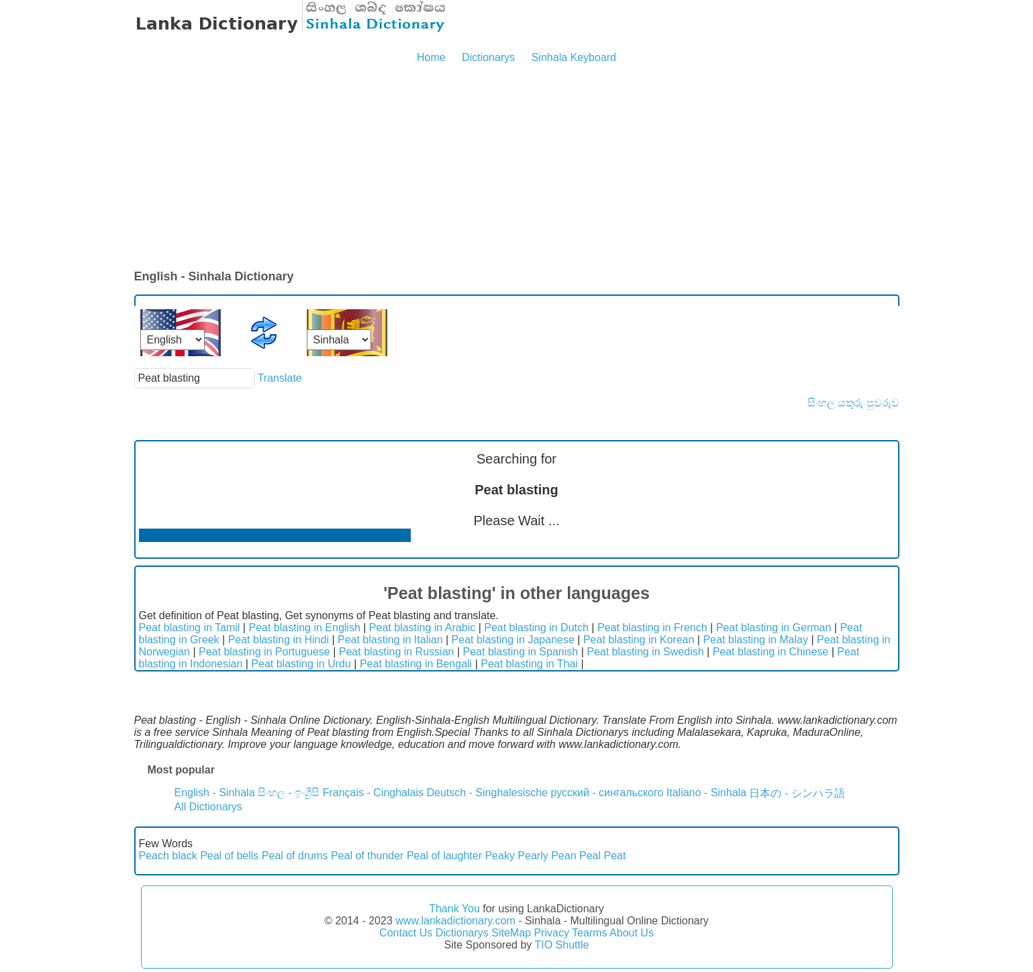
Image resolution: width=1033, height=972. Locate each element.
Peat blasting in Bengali (416, 663)
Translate (280, 378)
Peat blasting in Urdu (301, 663)
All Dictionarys (208, 806)
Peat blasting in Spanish (521, 651)
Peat (614, 855)
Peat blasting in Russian (396, 651)
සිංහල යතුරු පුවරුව (853, 403)
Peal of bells (229, 855)
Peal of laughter (444, 855)
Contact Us (405, 932)
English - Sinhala (215, 792)
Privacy (551, 932)
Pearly (533, 855)
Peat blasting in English (304, 627)
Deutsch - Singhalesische (487, 792)
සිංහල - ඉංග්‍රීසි (288, 792)
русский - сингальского (606, 792)
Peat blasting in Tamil (189, 627)
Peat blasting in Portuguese (264, 651)
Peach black (168, 855)
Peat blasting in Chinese (771, 651)
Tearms (589, 932)
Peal (590, 855)
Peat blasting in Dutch (536, 627)
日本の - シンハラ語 (796, 793)
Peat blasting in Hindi (278, 639)
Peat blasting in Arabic (422, 627)
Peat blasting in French (652, 627)
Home (431, 57)
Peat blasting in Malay (755, 639)
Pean (563, 855)
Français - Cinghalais (373, 792)
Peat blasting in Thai (529, 663)
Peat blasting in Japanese (513, 639)
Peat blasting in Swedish (645, 651)
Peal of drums (295, 855)
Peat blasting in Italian (390, 639)
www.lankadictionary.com (455, 920)
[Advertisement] (517, 168)
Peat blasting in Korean (638, 639)
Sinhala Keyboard (574, 57)
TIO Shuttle (561, 945)
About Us (631, 932)
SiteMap (511, 932)
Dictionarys (488, 57)
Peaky (499, 855)
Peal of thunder (367, 855)
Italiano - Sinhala (706, 792)
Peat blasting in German (774, 627)
